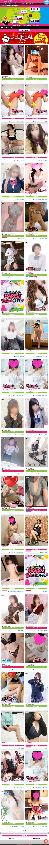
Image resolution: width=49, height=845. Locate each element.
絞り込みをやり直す (24, 835)
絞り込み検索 (25, 30)
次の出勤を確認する (12, 79)
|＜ (4, 832)
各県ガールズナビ (36, 838)
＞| (44, 832)
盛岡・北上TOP (12, 838)
